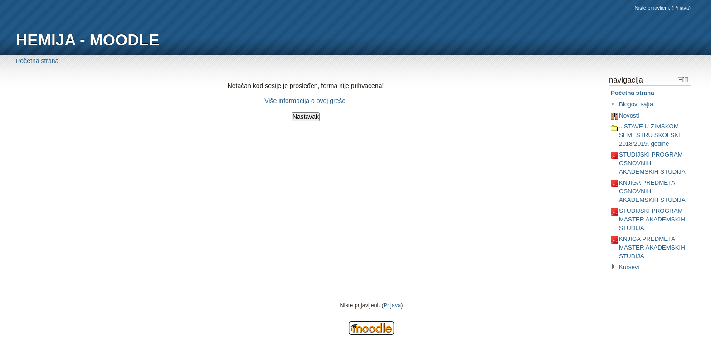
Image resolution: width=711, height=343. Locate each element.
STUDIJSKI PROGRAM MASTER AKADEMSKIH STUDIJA (652, 219)
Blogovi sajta (636, 104)
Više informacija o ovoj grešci (305, 100)
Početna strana (37, 60)
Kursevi (629, 267)
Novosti (629, 115)
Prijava (681, 7)
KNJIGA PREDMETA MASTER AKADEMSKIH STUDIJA (652, 247)
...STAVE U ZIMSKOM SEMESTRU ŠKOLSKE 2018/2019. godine (650, 135)
